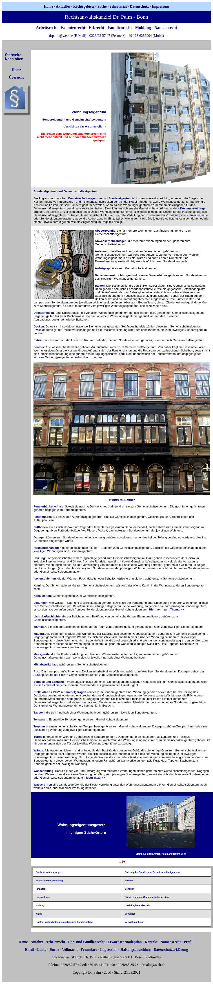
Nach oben (14, 59)
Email (29, 949)
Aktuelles (63, 6)
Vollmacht (70, 949)
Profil (188, 942)
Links (41, 949)
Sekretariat (119, 6)
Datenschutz (139, 6)
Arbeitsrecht (55, 942)
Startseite (13, 55)
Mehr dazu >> (95, 777)
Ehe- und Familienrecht (86, 942)
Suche (101, 6)
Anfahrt (37, 942)
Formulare (89, 949)
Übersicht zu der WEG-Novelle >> (84, 126)
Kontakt (151, 942)
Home (48, 6)
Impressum (109, 949)
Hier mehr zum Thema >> (166, 609)
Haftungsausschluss (135, 949)
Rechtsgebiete (83, 6)
